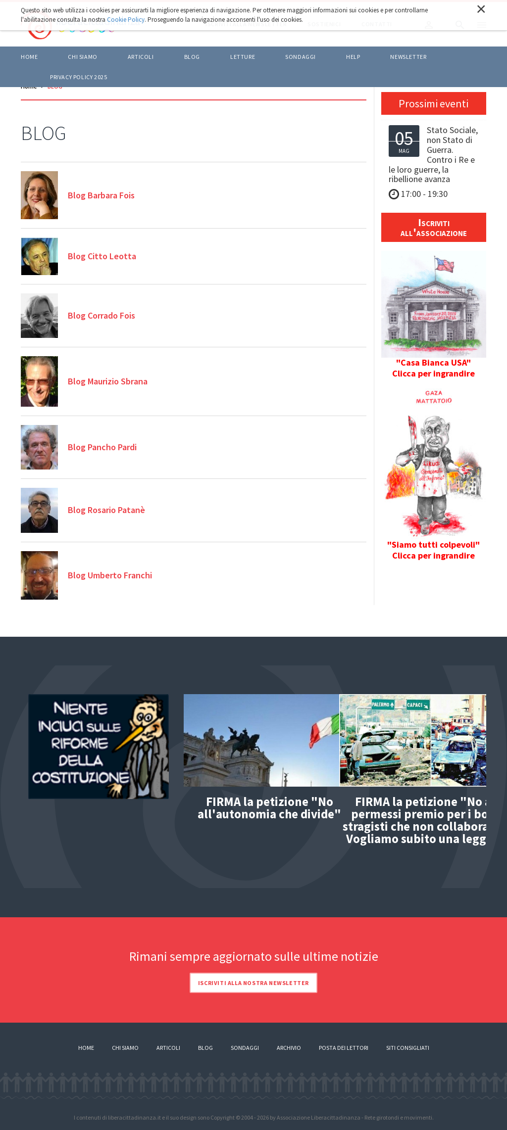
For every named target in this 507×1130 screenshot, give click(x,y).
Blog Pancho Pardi (102, 447)
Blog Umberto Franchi (110, 575)
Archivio (289, 1047)
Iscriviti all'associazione (434, 227)
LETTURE (242, 56)
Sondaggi (300, 56)
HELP (353, 56)
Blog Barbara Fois (101, 195)
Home (29, 56)
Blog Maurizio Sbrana (108, 381)
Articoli (168, 1047)
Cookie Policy (126, 19)
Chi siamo (82, 56)
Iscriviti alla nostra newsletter (253, 983)
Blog (205, 1047)
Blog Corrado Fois (101, 315)
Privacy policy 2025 (78, 77)
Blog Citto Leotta (102, 256)
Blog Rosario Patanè (106, 510)
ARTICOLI (141, 56)
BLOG (192, 56)
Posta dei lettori (343, 1047)
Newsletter (408, 56)
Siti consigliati (407, 1047)
